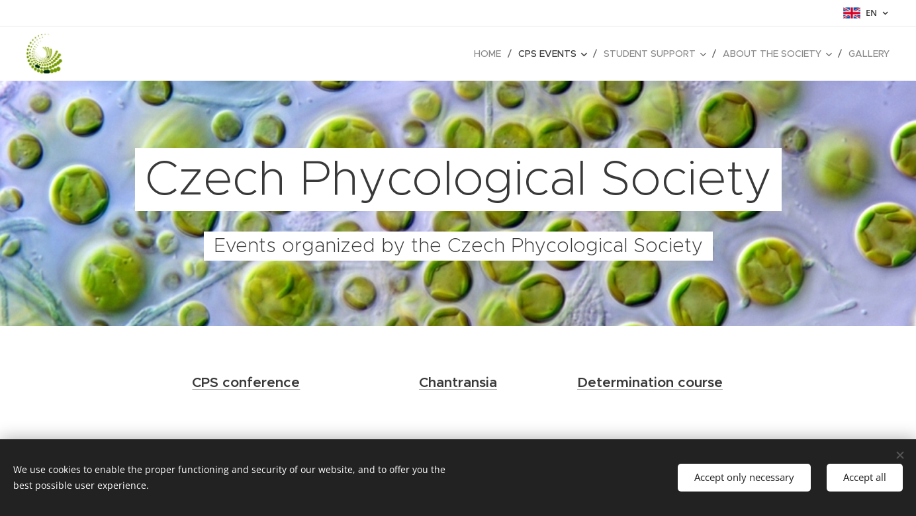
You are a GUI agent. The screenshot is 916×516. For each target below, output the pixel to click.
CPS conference (246, 382)
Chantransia (458, 382)
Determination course (650, 382)
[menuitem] (491, 53)
